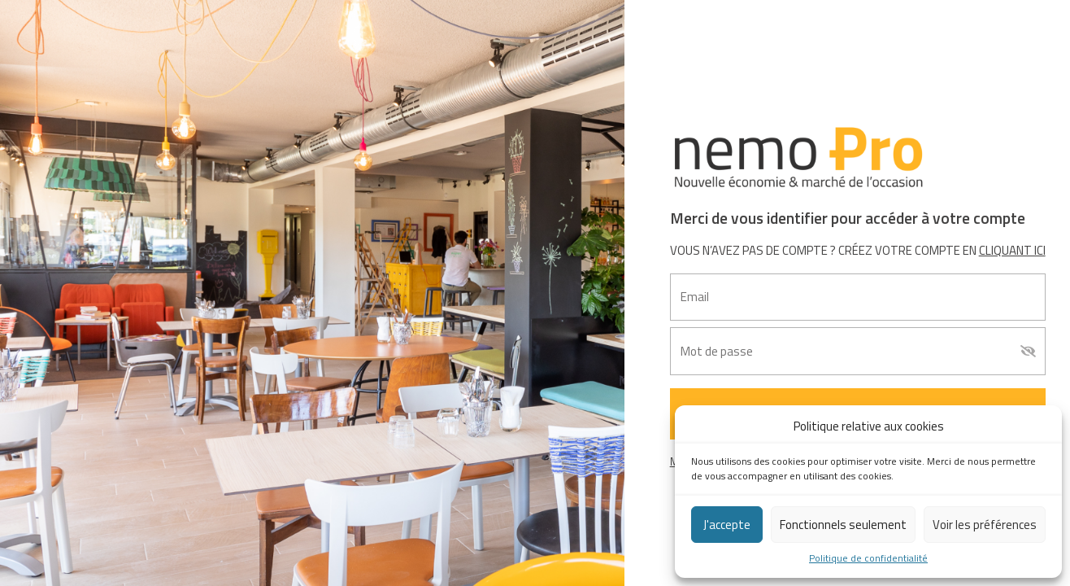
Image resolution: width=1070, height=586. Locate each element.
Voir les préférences (985, 524)
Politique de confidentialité (868, 558)
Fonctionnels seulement (843, 524)
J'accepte (726, 524)
